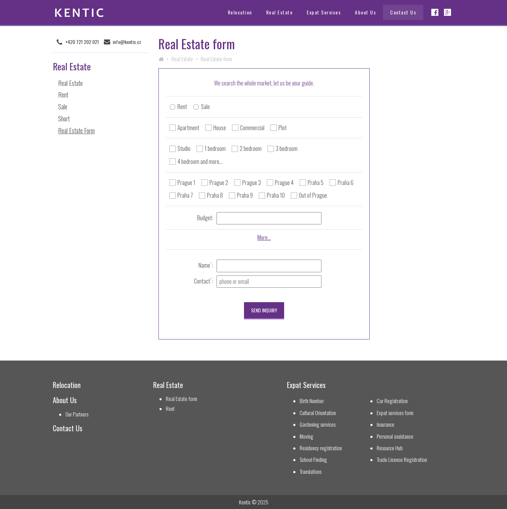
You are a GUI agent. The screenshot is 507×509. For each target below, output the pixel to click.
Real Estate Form (76, 130)
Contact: (203, 280)
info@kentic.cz (127, 41)
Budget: (205, 218)
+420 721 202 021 (82, 41)
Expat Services (324, 12)
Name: (206, 265)
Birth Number (312, 401)
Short (64, 118)
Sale (62, 106)
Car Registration (392, 401)
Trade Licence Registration (402, 459)
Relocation (240, 12)
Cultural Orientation (318, 412)
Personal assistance (395, 436)
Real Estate (279, 12)
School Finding (313, 459)
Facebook (434, 12)
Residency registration (321, 448)
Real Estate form (181, 398)
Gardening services (318, 424)
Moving (306, 436)
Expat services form (395, 412)
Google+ (447, 12)
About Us (365, 12)
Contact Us (403, 12)
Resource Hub (390, 448)
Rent (63, 94)
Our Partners (76, 414)
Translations (310, 471)
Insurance (385, 424)
